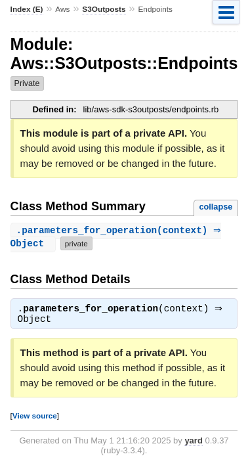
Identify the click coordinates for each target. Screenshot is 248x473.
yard (193, 442)
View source (34, 417)
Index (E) (26, 9)
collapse (215, 207)
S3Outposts (103, 9)
